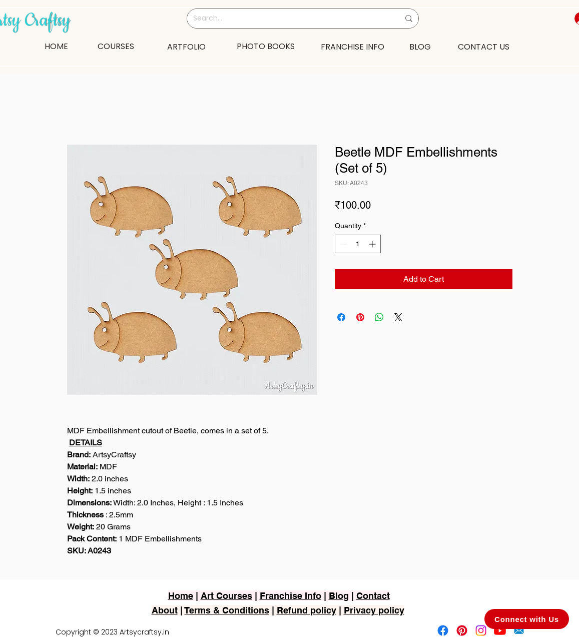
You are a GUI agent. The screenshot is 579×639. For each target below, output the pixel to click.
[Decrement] (342, 244)
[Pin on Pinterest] (360, 317)
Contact (373, 595)
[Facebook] (443, 630)
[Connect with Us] (526, 619)
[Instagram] (481, 630)
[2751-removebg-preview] (519, 630)
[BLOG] (420, 47)
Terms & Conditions (227, 610)
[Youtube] (500, 630)
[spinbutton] (358, 244)
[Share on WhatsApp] (379, 317)
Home (180, 595)
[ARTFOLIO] (186, 47)
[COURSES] (116, 46)
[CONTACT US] (484, 47)
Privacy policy (374, 610)
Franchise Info (290, 595)
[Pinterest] (462, 630)
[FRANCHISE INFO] (353, 47)
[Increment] (373, 244)
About (165, 610)
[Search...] (288, 18)
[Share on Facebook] (341, 317)
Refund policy (306, 610)
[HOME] (57, 46)
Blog (339, 595)
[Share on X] (398, 317)
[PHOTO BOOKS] (266, 46)
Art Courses (226, 595)
